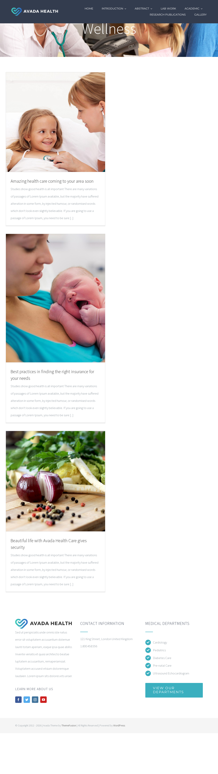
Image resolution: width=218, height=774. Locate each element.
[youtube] (43, 699)
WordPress (119, 725)
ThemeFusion (68, 725)
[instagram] (35, 699)
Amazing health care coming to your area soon (52, 181)
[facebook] (18, 699)
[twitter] (27, 699)
